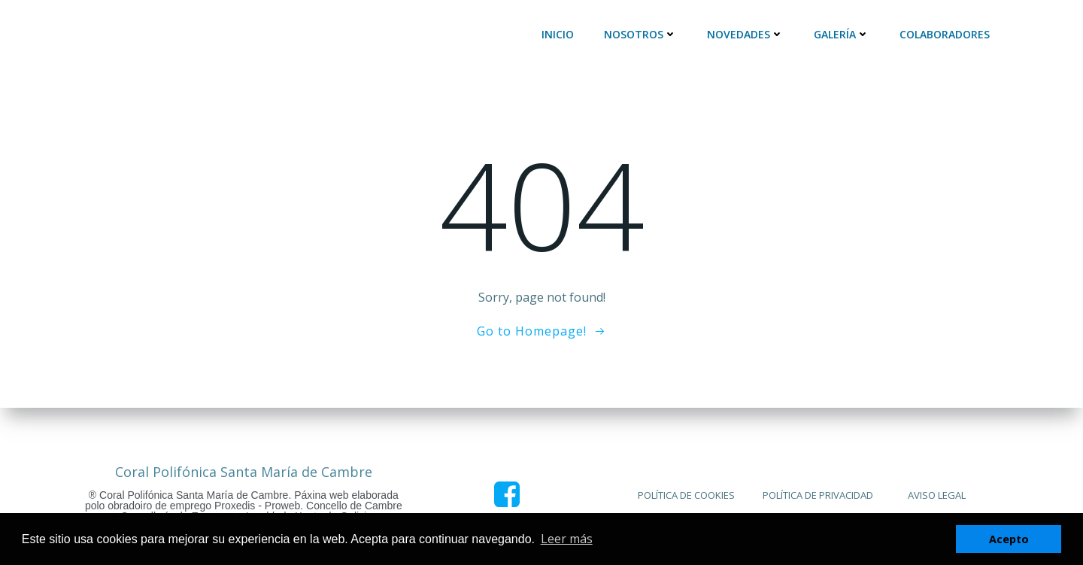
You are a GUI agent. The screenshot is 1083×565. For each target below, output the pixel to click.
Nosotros (640, 34)
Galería (841, 34)
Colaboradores (944, 34)
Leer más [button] (567, 538)
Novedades (745, 34)
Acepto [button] (1009, 539)
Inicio (558, 34)
